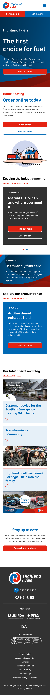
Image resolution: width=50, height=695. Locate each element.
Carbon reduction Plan (25, 658)
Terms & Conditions (25, 666)
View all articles (12, 376)
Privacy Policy (25, 654)
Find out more (25, 131)
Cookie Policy (25, 670)
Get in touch (25, 235)
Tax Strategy (25, 674)
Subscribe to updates (25, 548)
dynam (29, 688)
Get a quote (37, 13)
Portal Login (12, 13)
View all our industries (15, 183)
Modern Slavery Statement (25, 677)
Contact (25, 662)
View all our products (15, 298)
